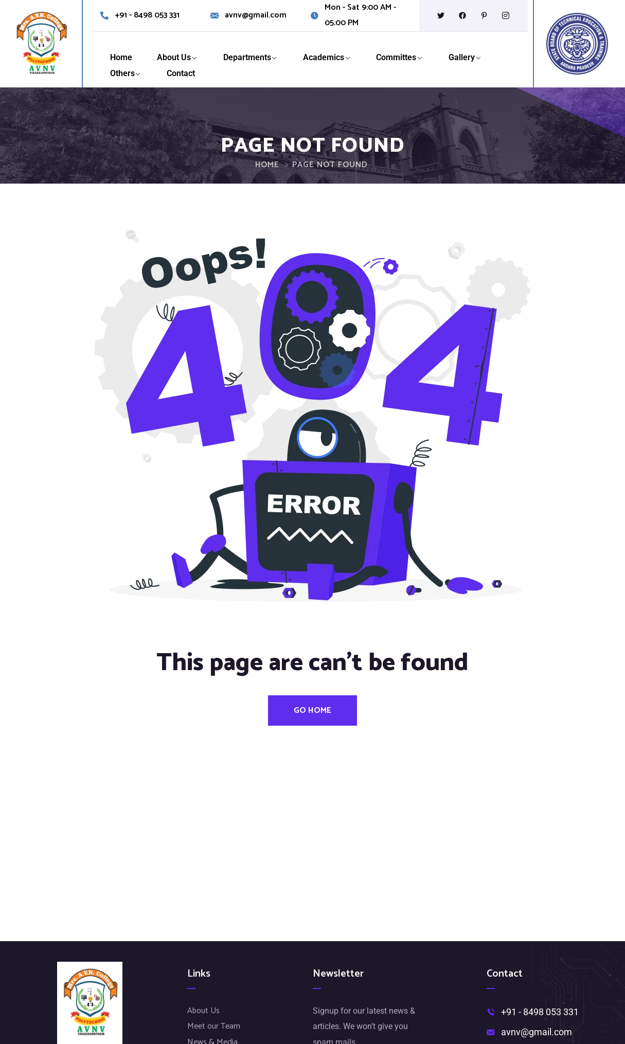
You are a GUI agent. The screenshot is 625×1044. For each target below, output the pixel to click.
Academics (323, 57)
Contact (181, 73)
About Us (174, 57)
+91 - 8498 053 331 (147, 15)
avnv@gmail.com (256, 15)
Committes (396, 57)
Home (121, 57)
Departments (247, 57)
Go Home (312, 710)
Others (122, 73)
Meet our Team (213, 1026)
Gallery (462, 57)
